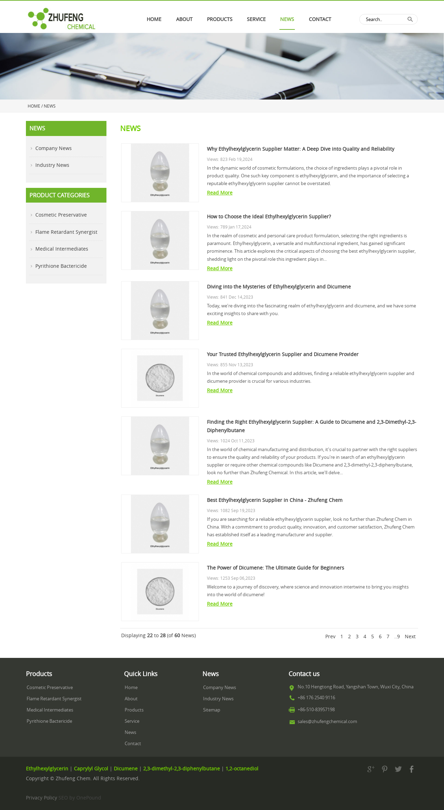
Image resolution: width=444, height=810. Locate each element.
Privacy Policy (41, 798)
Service (256, 19)
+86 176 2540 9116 (316, 698)
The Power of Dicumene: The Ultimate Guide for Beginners (275, 568)
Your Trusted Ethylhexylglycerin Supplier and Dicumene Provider (283, 354)
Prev (330, 636)
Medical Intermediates (61, 249)
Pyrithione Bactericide (61, 266)
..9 (397, 636)
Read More (220, 193)
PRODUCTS (220, 19)
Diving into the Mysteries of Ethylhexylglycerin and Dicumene (279, 287)
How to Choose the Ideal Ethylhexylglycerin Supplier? (269, 216)
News (287, 19)
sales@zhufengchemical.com (327, 721)
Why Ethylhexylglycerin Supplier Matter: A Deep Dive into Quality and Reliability (300, 149)
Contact (320, 19)
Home (154, 19)
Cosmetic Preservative (61, 215)
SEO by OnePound (79, 798)
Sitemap (211, 710)
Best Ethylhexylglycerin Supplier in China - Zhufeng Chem (274, 500)
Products (134, 710)
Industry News (52, 165)
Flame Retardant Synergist (66, 232)
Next (410, 636)
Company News (53, 148)
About (184, 19)
